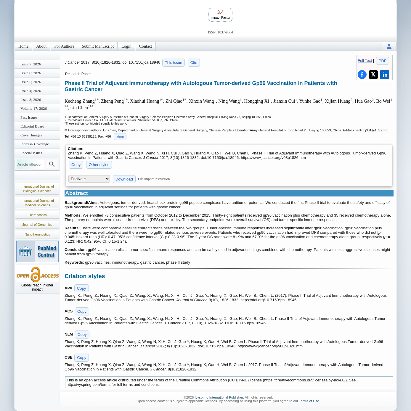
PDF (382, 61)
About (41, 46)
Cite (193, 62)
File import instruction (154, 179)
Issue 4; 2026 (30, 90)
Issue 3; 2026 (30, 99)
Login (126, 46)
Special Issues (31, 153)
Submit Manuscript (98, 46)
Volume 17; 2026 (33, 108)
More (120, 136)
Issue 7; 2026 (30, 64)
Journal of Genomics (37, 224)
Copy (76, 164)
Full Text (365, 60)
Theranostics (37, 215)
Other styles (99, 164)
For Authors (64, 46)
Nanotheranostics (37, 234)
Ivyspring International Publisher (219, 397)
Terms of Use (309, 401)
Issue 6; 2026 (30, 73)
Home (23, 46)
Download (124, 179)
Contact (145, 46)
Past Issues (28, 117)
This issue (173, 62)
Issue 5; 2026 (30, 82)
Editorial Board (32, 126)
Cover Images (31, 135)
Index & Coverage (34, 144)
